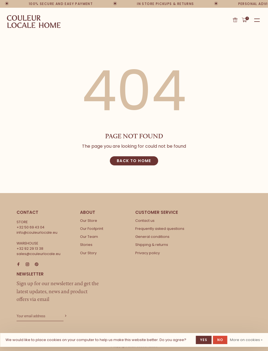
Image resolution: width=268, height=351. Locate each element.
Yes (204, 339)
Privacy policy (147, 253)
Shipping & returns (151, 244)
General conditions (152, 236)
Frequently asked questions (159, 228)
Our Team (89, 236)
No (220, 339)
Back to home (134, 160)
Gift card (235, 20)
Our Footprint (91, 228)
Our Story (88, 253)
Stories (86, 244)
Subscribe (65, 316)
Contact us (145, 220)
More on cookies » (246, 339)
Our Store (88, 220)
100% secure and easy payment (60, 3)
